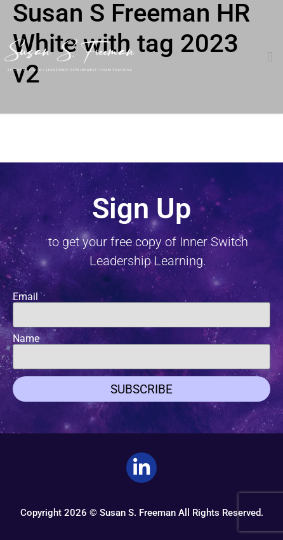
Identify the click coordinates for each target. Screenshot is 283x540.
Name (26, 339)
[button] (270, 57)
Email (25, 297)
